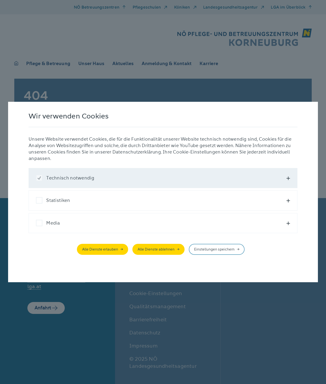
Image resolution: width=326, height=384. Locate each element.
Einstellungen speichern (214, 249)
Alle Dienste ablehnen (156, 249)
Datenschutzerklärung (136, 152)
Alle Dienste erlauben (100, 249)
